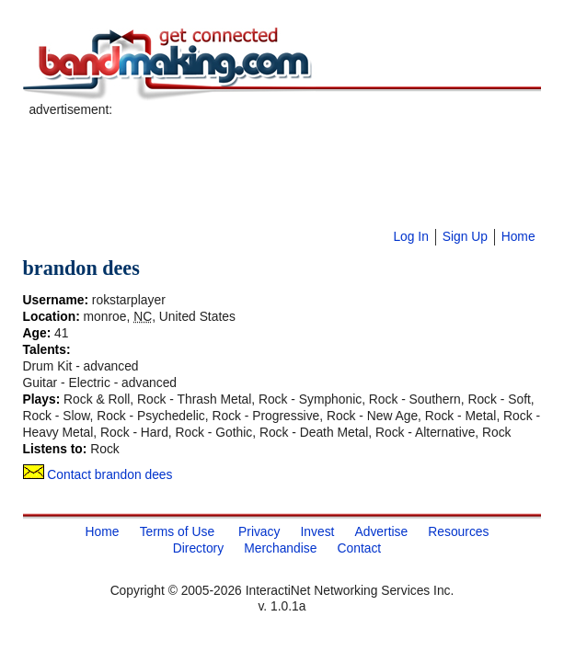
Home (518, 236)
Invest (318, 531)
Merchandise (280, 548)
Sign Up (465, 236)
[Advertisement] (244, 146)
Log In (410, 236)
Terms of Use (177, 531)
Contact (360, 548)
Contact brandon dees (98, 474)
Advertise (382, 531)
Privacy (259, 531)
